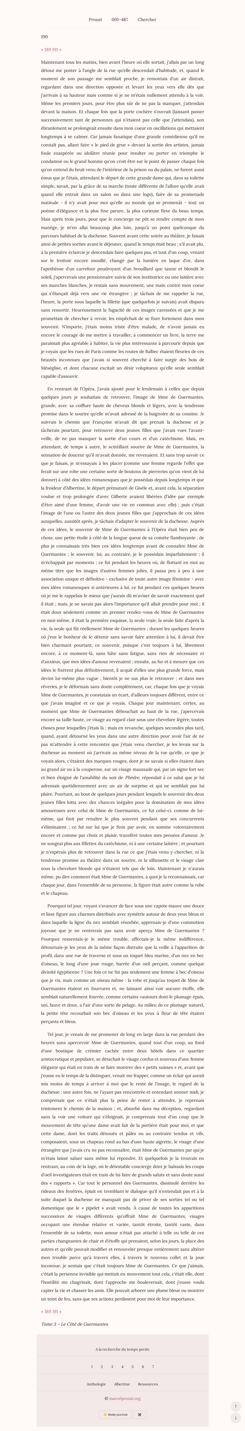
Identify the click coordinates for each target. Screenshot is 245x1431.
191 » (56, 49)
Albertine (122, 1384)
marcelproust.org (124, 1398)
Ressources (148, 1384)
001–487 (120, 19)
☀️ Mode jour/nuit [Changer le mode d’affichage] (115, 1414)
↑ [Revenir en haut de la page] (235, 1406)
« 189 (46, 49)
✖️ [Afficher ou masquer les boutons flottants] (140, 1414)
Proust (95, 19)
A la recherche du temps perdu (122, 1349)
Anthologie (96, 1384)
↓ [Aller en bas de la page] (235, 1417)
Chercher (147, 19)
